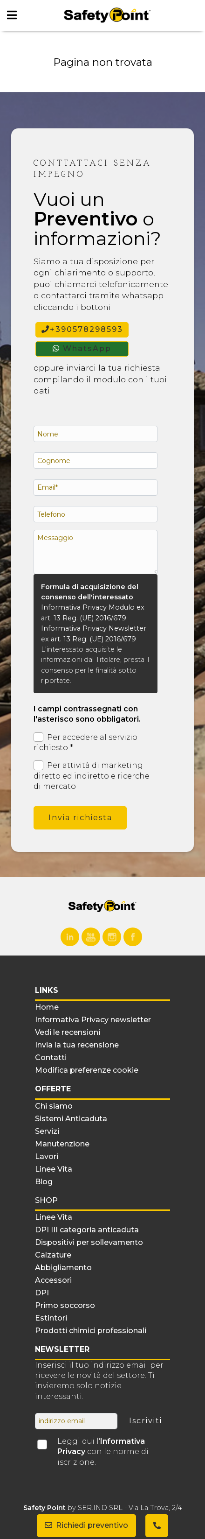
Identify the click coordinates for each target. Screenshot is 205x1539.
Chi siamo (54, 1106)
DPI (42, 1292)
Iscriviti (145, 1420)
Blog (44, 1181)
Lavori (46, 1156)
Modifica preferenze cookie (86, 1070)
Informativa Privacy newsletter (93, 1019)
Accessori (53, 1280)
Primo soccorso (65, 1305)
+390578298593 (82, 329)
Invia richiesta (80, 817)
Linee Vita (53, 1169)
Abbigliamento (63, 1267)
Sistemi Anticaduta (71, 1118)
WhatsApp (82, 348)
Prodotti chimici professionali (90, 1330)
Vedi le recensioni (67, 1032)
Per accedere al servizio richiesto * (85, 742)
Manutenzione (62, 1143)
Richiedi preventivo (86, 1525)
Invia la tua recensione (77, 1044)
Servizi (47, 1131)
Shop (46, 1200)
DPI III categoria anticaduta (87, 1229)
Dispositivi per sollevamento (89, 1242)
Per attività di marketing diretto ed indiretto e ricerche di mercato (92, 775)
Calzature (53, 1255)
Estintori (51, 1318)
